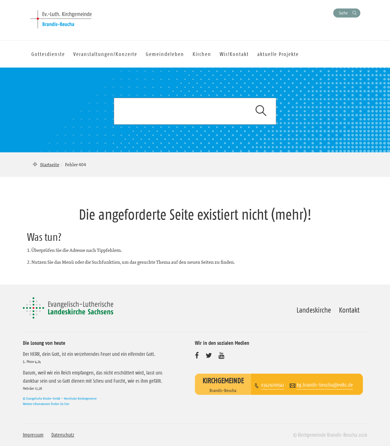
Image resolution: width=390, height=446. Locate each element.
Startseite (49, 164)
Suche (343, 13)
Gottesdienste (48, 54)
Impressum (33, 435)
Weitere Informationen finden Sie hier (46, 404)
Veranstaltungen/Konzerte (105, 54)
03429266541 (272, 385)
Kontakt (349, 310)
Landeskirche (314, 310)
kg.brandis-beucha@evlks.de (325, 385)
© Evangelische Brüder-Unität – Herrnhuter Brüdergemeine (60, 398)
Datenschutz (62, 435)
